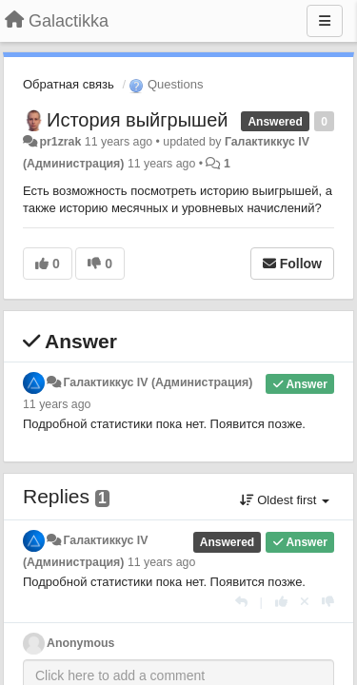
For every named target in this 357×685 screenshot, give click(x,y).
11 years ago (56, 404)
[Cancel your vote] (304, 602)
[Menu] (325, 21)
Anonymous (80, 643)
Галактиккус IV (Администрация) (157, 382)
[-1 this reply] (328, 602)
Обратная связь (68, 84)
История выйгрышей (137, 119)
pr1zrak (60, 141)
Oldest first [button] (284, 500)
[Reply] (241, 602)
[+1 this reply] (281, 602)
